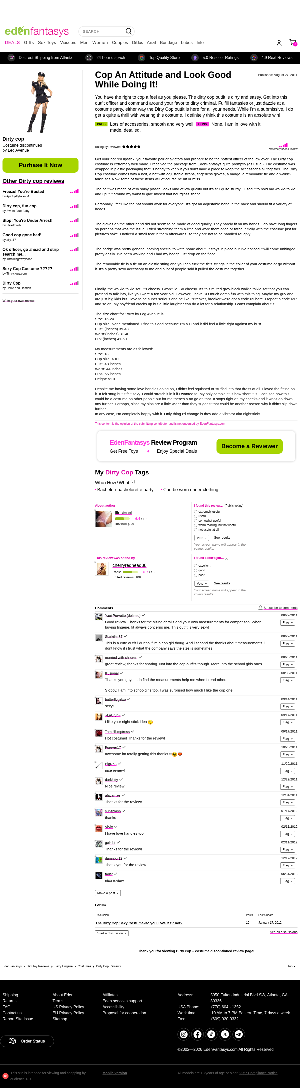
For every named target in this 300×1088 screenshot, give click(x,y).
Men (84, 42)
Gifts (29, 42)
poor (201, 575)
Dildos (137, 42)
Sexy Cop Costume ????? (27, 269)
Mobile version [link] (114, 1073)
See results (222, 537)
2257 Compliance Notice (258, 1073)
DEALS (12, 42)
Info (200, 42)
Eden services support (122, 1001)
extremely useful (209, 511)
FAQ (6, 1007)
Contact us (12, 1013)
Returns (9, 1001)
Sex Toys (47, 42)
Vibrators (68, 42)
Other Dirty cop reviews (33, 181)
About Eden (63, 995)
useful (202, 516)
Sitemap (59, 1019)
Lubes (186, 42)
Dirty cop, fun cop (19, 206)
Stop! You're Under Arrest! (27, 220)
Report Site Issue (17, 1019)
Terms (58, 1001)
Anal (151, 42)
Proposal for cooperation (124, 1013)
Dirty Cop (11, 283)
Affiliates (110, 995)
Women (100, 42)
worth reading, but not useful (217, 525)
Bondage (168, 42)
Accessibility (113, 1007)
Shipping (10, 995)
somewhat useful (209, 520)
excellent (204, 565)
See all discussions (284, 932)
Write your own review (18, 301)
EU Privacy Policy (68, 1013)
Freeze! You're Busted (23, 191)
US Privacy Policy (68, 1007)
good (201, 570)
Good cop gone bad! (22, 235)
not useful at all (208, 529)
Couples (120, 42)
